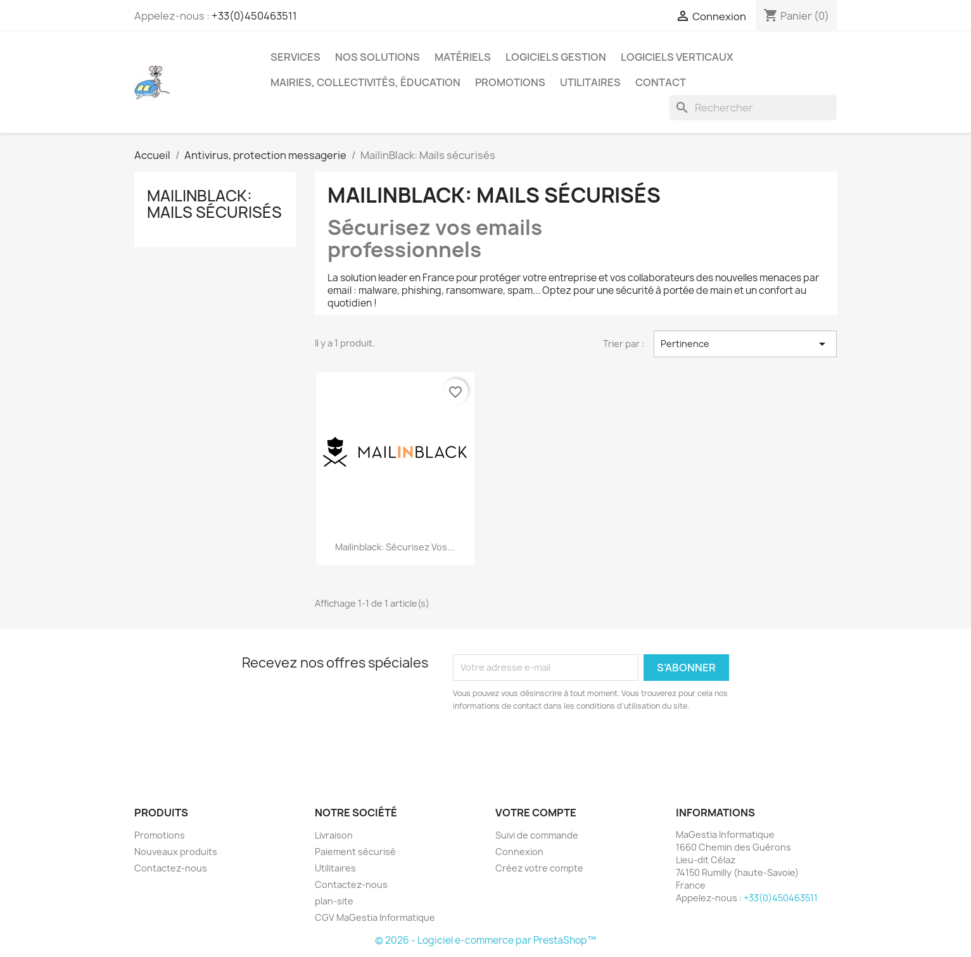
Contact (660, 82)
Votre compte (535, 813)
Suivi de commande (536, 835)
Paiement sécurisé (355, 852)
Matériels (463, 57)
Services (295, 57)
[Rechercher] (753, 107)
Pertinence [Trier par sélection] (745, 344)
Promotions (510, 82)
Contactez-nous (170, 868)
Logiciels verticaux (677, 57)
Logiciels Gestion (555, 57)
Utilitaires (590, 82)
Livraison (334, 835)
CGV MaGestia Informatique (375, 917)
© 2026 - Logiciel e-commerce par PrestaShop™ (485, 940)
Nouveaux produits (175, 852)
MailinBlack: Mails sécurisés (214, 204)
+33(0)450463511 (254, 16)
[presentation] (558, 747)
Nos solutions (377, 57)
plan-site (334, 901)
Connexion (519, 852)
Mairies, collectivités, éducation (365, 82)
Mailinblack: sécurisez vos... (395, 547)
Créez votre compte (539, 868)
